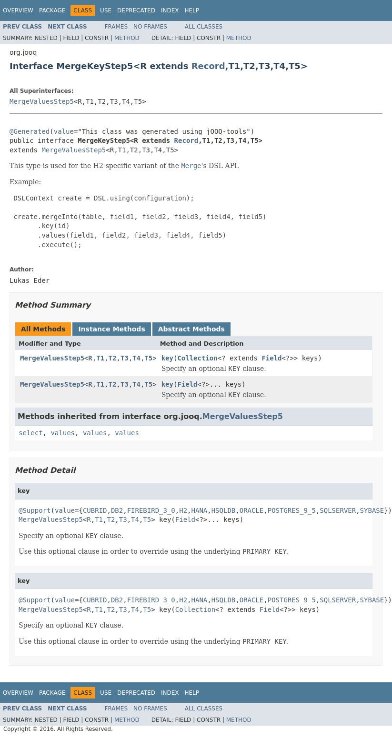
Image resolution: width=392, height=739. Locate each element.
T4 (136, 358)
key (167, 358)
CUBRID (95, 510)
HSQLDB (223, 510)
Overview (18, 10)
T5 (148, 358)
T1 (100, 358)
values (62, 433)
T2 (112, 358)
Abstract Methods (191, 329)
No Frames (150, 26)
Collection (197, 358)
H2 (183, 510)
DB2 (117, 510)
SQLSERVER (338, 510)
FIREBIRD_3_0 (151, 510)
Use (105, 10)
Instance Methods (111, 329)
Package (52, 10)
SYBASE (372, 510)
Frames (116, 26)
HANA (199, 510)
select (31, 433)
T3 (125, 358)
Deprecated (136, 10)
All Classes (203, 26)
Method (127, 38)
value (64, 131)
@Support (34, 510)
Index (170, 10)
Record (208, 66)
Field (271, 358)
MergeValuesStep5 (42, 101)
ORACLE (252, 510)
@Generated (30, 131)
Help (191, 10)
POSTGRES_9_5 (292, 510)
